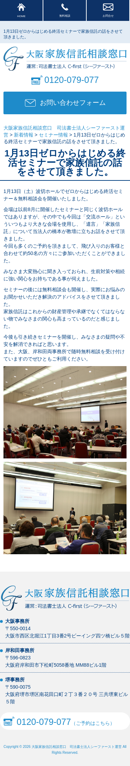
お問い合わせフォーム (73, 102)
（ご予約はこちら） (59, 721)
